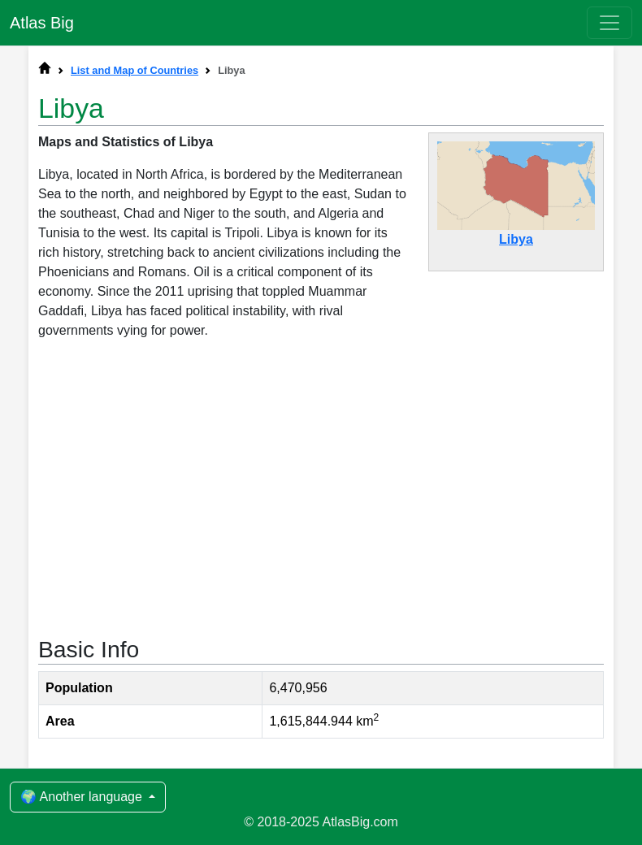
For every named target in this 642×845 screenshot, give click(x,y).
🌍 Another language (82, 797)
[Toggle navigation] (609, 22)
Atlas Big (42, 23)
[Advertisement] (321, 486)
